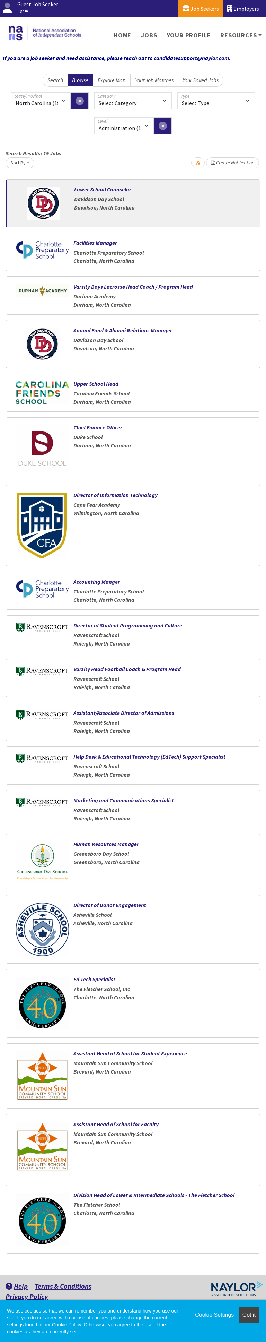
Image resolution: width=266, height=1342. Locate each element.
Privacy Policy (27, 1296)
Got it (249, 1315)
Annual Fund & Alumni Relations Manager (122, 330)
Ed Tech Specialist (94, 979)
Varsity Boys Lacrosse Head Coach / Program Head (133, 286)
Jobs (149, 35)
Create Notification (232, 163)
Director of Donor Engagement (109, 904)
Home (122, 35)
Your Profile (189, 35)
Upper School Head (95, 383)
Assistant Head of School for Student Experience (130, 1053)
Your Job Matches (154, 80)
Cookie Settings (214, 1315)
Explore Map (112, 80)
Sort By (18, 163)
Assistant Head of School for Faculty (116, 1124)
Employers (243, 8)
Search (55, 80)
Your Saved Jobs (201, 80)
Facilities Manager (95, 242)
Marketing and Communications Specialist (123, 800)
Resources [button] (238, 35)
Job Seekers (201, 8)
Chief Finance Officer (97, 427)
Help (17, 1286)
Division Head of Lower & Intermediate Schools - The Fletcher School (153, 1194)
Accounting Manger (96, 581)
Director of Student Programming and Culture (127, 625)
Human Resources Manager (106, 843)
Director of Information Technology (115, 495)
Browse (80, 80)
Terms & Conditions (63, 1286)
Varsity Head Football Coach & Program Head (127, 669)
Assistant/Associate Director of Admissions (123, 712)
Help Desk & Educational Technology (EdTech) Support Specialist (149, 756)
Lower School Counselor (102, 189)
